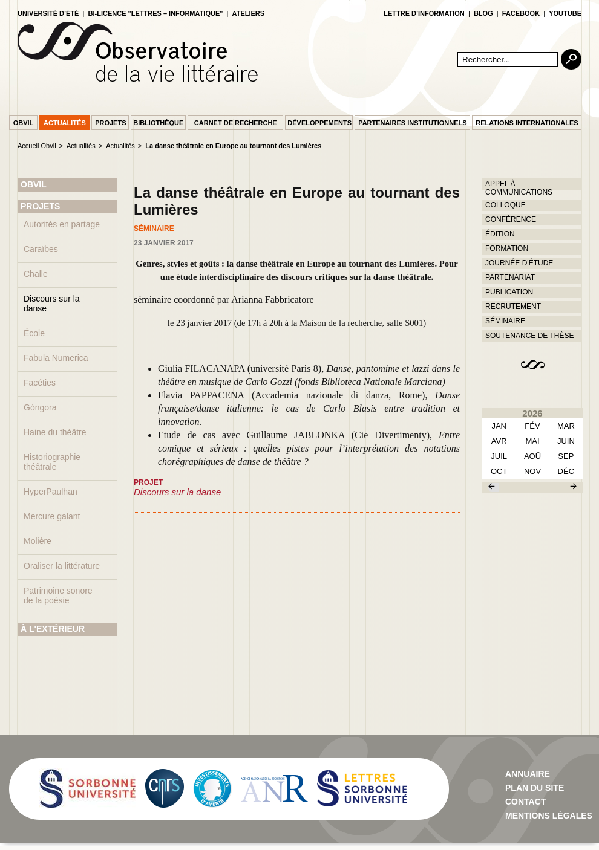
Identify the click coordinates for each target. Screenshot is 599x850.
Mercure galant (52, 516)
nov (532, 471)
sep (566, 456)
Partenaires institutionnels (412, 122)
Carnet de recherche (235, 122)
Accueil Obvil (37, 145)
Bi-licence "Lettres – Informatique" (155, 13)
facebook (521, 13)
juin (566, 441)
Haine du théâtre (55, 432)
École (34, 333)
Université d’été (48, 13)
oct (499, 471)
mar (566, 425)
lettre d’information (424, 13)
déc (566, 471)
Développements (319, 122)
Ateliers (248, 13)
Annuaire (527, 774)
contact (525, 801)
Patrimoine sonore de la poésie (58, 595)
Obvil (23, 122)
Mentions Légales (548, 815)
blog (483, 13)
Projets (110, 122)
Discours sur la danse (52, 303)
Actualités (65, 122)
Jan (498, 425)
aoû (532, 456)
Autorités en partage (62, 224)
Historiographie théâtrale (52, 462)
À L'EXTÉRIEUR (53, 629)
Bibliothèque (158, 122)
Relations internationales (527, 122)
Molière (37, 541)
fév (532, 425)
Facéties (40, 383)
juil (499, 456)
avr (499, 441)
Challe (36, 274)
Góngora (40, 407)
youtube (565, 13)
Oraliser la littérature (62, 566)
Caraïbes (41, 249)
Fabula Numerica (56, 358)
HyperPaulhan (50, 491)
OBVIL (34, 184)
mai (532, 441)
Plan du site (534, 788)
